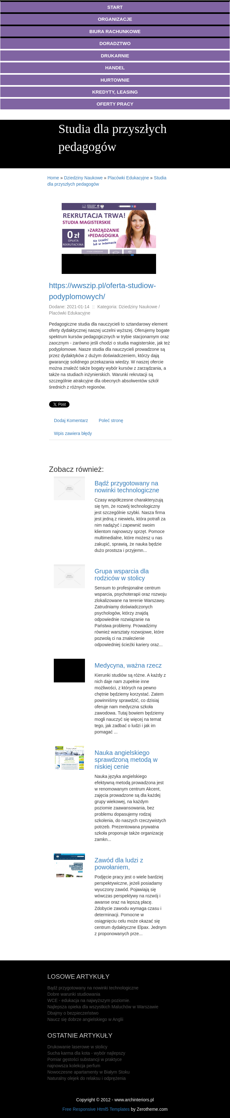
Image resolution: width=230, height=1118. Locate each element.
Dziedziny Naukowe (83, 177)
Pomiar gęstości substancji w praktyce (85, 1059)
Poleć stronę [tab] (111, 420)
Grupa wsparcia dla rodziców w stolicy (121, 575)
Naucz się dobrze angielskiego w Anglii (85, 1019)
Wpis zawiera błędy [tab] (73, 433)
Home (53, 177)
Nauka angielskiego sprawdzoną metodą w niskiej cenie (125, 759)
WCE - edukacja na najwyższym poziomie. (89, 1000)
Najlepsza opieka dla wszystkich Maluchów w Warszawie (103, 1006)
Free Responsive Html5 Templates (96, 1109)
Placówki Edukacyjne (128, 177)
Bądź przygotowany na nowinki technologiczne (126, 487)
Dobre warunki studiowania (74, 994)
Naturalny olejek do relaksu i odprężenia (87, 1078)
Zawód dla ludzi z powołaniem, (118, 864)
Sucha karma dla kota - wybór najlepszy (86, 1053)
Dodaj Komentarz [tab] (71, 420)
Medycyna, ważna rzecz (127, 665)
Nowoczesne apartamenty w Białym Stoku (89, 1072)
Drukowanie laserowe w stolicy (78, 1046)
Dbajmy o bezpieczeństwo (73, 1013)
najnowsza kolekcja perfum (74, 1065)
